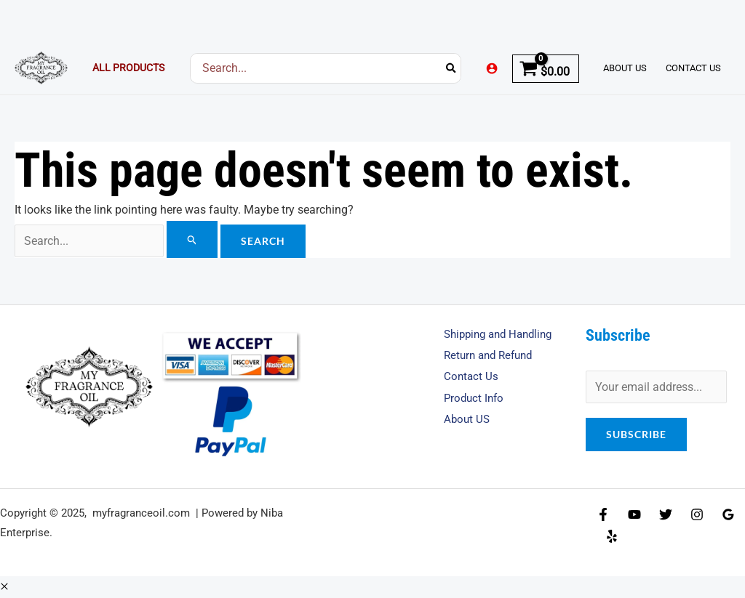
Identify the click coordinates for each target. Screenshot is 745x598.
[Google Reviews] (728, 515)
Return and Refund (492, 356)
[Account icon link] (492, 68)
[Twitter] (665, 515)
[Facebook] (603, 515)
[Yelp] (611, 536)
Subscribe (636, 434)
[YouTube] (634, 515)
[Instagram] (697, 515)
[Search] (452, 68)
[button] (4, 587)
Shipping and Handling (503, 334)
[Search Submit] (195, 239)
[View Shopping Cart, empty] (545, 68)
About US (468, 420)
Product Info (475, 398)
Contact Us (472, 377)
